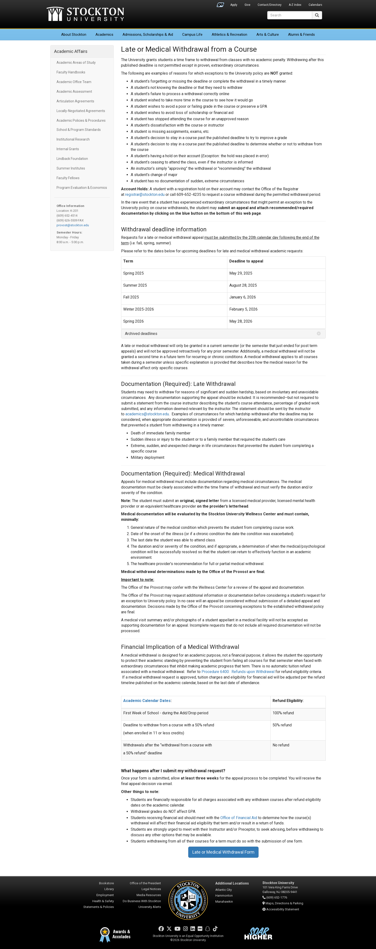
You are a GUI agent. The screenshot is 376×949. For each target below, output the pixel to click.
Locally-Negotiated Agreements (81, 111)
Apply (233, 5)
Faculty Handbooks (71, 72)
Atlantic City (223, 890)
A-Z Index (295, 5)
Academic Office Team (74, 82)
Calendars (315, 5)
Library (109, 889)
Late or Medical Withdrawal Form (223, 852)
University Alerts (149, 907)
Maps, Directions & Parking (284, 903)
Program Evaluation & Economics (82, 188)
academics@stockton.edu (147, 414)
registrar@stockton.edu (145, 194)
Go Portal (220, 3)
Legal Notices (151, 889)
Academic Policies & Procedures (81, 120)
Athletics (229, 34)
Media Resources (149, 895)
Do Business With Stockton (142, 901)
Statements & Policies (98, 907)
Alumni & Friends (301, 34)
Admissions (148, 34)
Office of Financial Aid (238, 817)
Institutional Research (73, 139)
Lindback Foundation (72, 159)
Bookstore (106, 883)
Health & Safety (103, 901)
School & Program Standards (79, 130)
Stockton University (85, 14)
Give (247, 5)
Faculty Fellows (68, 178)
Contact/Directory (270, 5)
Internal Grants (68, 149)
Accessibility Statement (282, 909)
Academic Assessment (74, 91)
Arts (267, 34)
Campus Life (192, 34)
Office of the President (145, 883)
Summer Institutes (71, 168)
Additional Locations (232, 883)
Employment (105, 895)
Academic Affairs (70, 51)
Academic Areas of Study (76, 62)
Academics (104, 34)
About (73, 34)
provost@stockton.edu (73, 225)
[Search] (289, 15)
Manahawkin (224, 901)
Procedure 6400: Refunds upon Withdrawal (238, 671)
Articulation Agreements (75, 101)
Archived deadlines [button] (141, 333)
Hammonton (224, 895)
